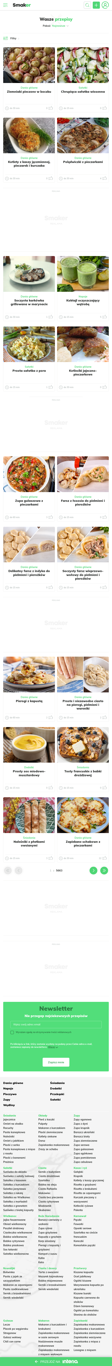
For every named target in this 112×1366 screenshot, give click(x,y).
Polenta (78, 1198)
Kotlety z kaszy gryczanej (89, 1169)
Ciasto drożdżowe (49, 1164)
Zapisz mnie (56, 1062)
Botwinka (9, 1260)
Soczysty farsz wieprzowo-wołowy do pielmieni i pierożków (82, 574)
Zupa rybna (45, 1217)
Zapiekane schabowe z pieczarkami (83, 843)
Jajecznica (9, 1108)
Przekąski (81, 1088)
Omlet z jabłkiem (13, 1129)
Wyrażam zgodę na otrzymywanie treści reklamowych (40, 1032)
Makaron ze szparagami (17, 1273)
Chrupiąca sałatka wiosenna (83, 91)
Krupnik (78, 1164)
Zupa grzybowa (47, 1221)
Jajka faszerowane (14, 1208)
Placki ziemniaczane (50, 1121)
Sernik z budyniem (49, 1160)
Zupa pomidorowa (85, 1146)
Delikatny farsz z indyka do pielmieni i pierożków (29, 572)
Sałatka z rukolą (13, 1181)
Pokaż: (56, 25)
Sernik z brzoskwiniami (17, 1282)
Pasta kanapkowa (14, 1121)
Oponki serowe (82, 1217)
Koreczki (79, 1229)
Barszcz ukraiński (84, 1121)
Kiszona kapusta (83, 1260)
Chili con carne (12, 1330)
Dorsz (41, 1129)
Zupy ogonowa (82, 1108)
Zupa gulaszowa (84, 1138)
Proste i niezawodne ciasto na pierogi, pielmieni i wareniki (83, 704)
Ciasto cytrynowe (48, 1190)
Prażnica (8, 1150)
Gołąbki (78, 1160)
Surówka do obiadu (15, 1160)
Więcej (51, 1047)
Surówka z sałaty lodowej (18, 1164)
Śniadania (83, 767)
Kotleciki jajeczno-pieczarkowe (83, 372)
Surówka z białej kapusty (18, 1198)
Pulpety (42, 1112)
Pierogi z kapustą (29, 701)
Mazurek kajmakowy (50, 1265)
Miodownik (44, 1194)
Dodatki (29, 767)
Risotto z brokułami (85, 1177)
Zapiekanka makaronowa (53, 1133)
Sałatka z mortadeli (15, 1190)
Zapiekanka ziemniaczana (89, 1321)
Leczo (6, 1313)
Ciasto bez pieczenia (50, 1186)
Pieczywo (45, 1088)
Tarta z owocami (48, 1260)
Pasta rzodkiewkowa (15, 1277)
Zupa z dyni (81, 1112)
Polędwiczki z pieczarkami (83, 162)
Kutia (41, 1246)
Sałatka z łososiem (14, 1169)
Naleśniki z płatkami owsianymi (29, 843)
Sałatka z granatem (15, 1194)
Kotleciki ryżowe (83, 1194)
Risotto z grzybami (85, 1173)
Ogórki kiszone (82, 1269)
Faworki (78, 1212)
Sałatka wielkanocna (16, 1242)
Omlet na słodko (13, 1112)
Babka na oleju (47, 1173)
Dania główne (29, 87)
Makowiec (44, 1181)
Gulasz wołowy (12, 1326)
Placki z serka (11, 1133)
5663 (59, 870)
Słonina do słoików (85, 1303)
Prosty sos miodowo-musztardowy (29, 773)
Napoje (83, 296)
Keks (41, 1251)
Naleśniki (8, 1125)
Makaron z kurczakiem (51, 1116)
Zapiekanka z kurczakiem (89, 1317)
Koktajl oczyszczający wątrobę (83, 302)
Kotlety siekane (47, 1125)
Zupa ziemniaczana (85, 1129)
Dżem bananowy (84, 1294)
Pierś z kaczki (46, 1108)
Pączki (78, 1208)
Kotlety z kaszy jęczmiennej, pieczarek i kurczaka (29, 163)
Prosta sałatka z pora (29, 370)
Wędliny (79, 1093)
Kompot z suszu (47, 1242)
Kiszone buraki (82, 1282)
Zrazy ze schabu (48, 1138)
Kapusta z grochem (49, 1225)
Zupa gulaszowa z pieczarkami (29, 502)
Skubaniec (44, 1198)
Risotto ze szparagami (87, 1181)
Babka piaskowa (13, 1234)
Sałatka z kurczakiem (16, 1173)
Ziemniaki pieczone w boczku (29, 91)
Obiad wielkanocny (14, 1212)
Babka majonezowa (50, 1269)
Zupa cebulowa (83, 1150)
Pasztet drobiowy (13, 1217)
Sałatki (83, 87)
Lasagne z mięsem (85, 1338)
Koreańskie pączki (84, 1234)
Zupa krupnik (82, 1116)
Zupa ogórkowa (83, 1142)
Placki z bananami (14, 1146)
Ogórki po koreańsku (86, 1299)
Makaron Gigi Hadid (50, 1347)
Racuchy (8, 1116)
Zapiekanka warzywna (87, 1326)
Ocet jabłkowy (82, 1265)
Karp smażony (46, 1229)
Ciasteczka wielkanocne (17, 1221)
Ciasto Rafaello (47, 1177)
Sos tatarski (10, 1238)
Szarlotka (44, 1169)
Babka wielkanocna (15, 1225)
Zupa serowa (81, 1133)
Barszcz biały (82, 1125)
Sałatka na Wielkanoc (16, 1186)
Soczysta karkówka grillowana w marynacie (29, 302)
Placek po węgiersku (15, 1317)
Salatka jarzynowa (14, 1177)
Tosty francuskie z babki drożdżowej (82, 773)
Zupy (6, 1093)
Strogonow (9, 1321)
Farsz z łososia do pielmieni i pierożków (83, 502)
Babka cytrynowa (13, 1229)
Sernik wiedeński (13, 1286)
